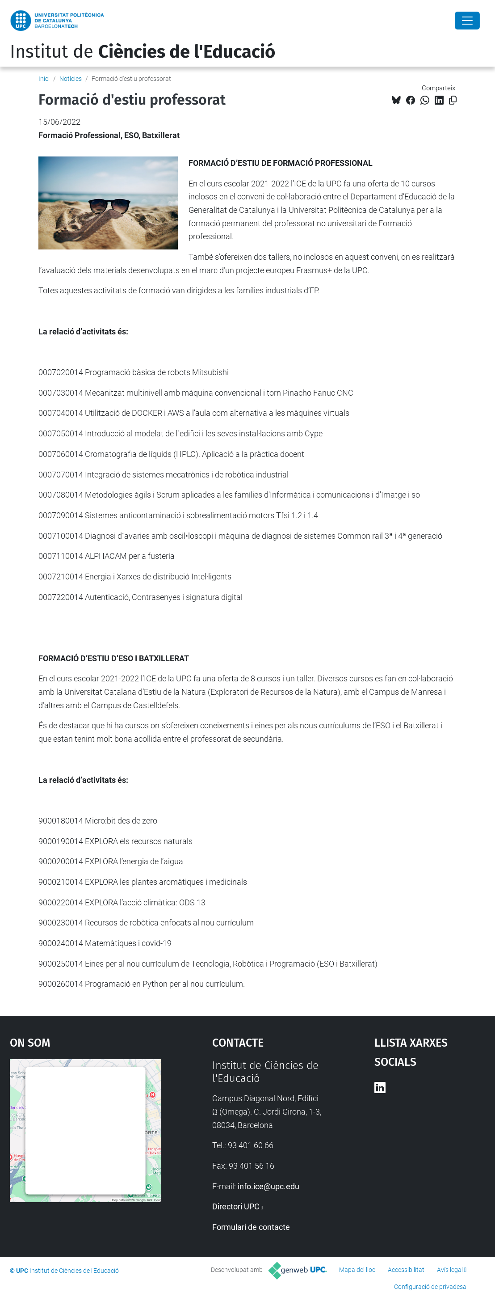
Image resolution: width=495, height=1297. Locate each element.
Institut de (142, 52)
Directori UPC (236, 1206)
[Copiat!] (453, 100)
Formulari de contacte (251, 1227)
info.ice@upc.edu (268, 1186)
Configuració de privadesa (430, 1286)
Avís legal (450, 1269)
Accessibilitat (406, 1269)
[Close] (467, 21)
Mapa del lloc (357, 1269)
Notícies (70, 78)
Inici (44, 78)
